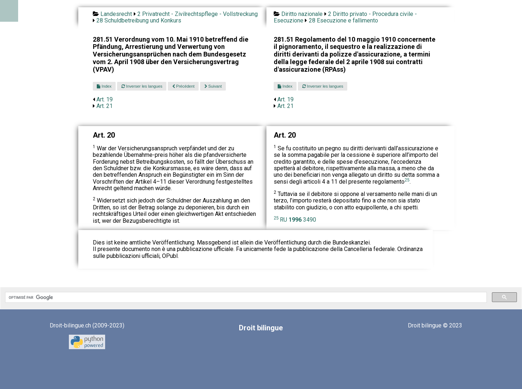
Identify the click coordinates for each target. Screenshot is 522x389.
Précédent (183, 86)
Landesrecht (116, 14)
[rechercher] (245, 297)
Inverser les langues (141, 86)
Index (104, 86)
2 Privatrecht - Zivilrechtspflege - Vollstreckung (197, 14)
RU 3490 (298, 219)
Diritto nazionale (302, 14)
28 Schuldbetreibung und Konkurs (138, 20)
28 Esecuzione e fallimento (343, 20)
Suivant (213, 86)
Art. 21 (104, 106)
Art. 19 (104, 99)
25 (407, 180)
